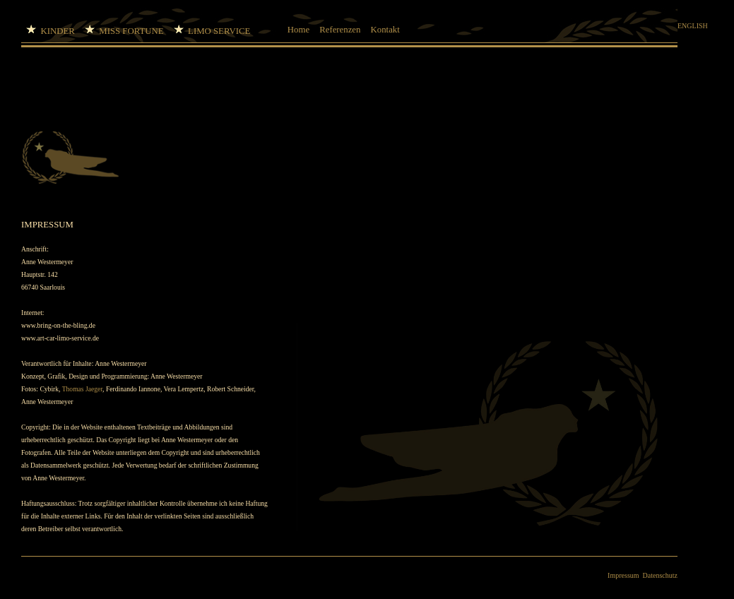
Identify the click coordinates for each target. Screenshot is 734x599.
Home (298, 30)
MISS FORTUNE (124, 30)
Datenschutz (660, 575)
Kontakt (385, 30)
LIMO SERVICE (226, 30)
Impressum (623, 575)
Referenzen (339, 30)
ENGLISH (692, 26)
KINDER (50, 30)
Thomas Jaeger (82, 389)
